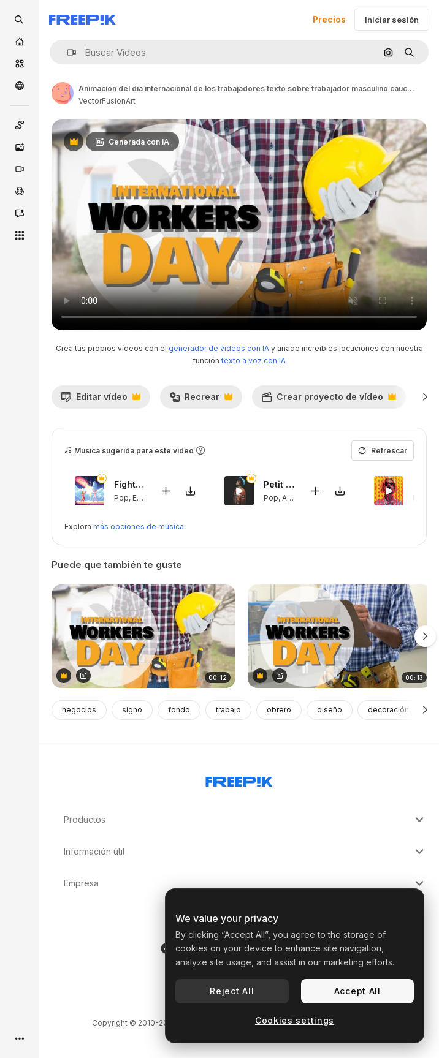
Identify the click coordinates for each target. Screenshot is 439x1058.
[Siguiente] (425, 397)
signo (132, 709)
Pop (121, 497)
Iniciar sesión (392, 20)
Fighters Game (129, 484)
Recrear (200, 400)
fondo (179, 709)
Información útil (245, 851)
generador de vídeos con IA (219, 348)
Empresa (245, 883)
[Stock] (19, 64)
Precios (329, 19)
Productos (245, 819)
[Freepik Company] (239, 779)
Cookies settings (294, 1020)
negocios (79, 709)
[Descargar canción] (190, 490)
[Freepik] (82, 20)
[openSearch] (19, 19)
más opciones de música (138, 526)
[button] (66, 52)
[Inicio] (19, 41)
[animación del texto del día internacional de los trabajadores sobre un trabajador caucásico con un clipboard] (340, 636)
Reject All (232, 991)
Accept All (357, 991)
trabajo (228, 709)
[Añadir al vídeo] (166, 490)
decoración (388, 709)
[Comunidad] (19, 86)
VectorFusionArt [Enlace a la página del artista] (107, 100)
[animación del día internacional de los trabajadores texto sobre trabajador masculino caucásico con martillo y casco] (143, 636)
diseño (329, 709)
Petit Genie (279, 484)
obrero (279, 709)
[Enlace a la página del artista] (63, 93)
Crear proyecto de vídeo (328, 400)
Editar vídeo (100, 400)
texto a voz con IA (253, 360)
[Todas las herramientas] (19, 235)
